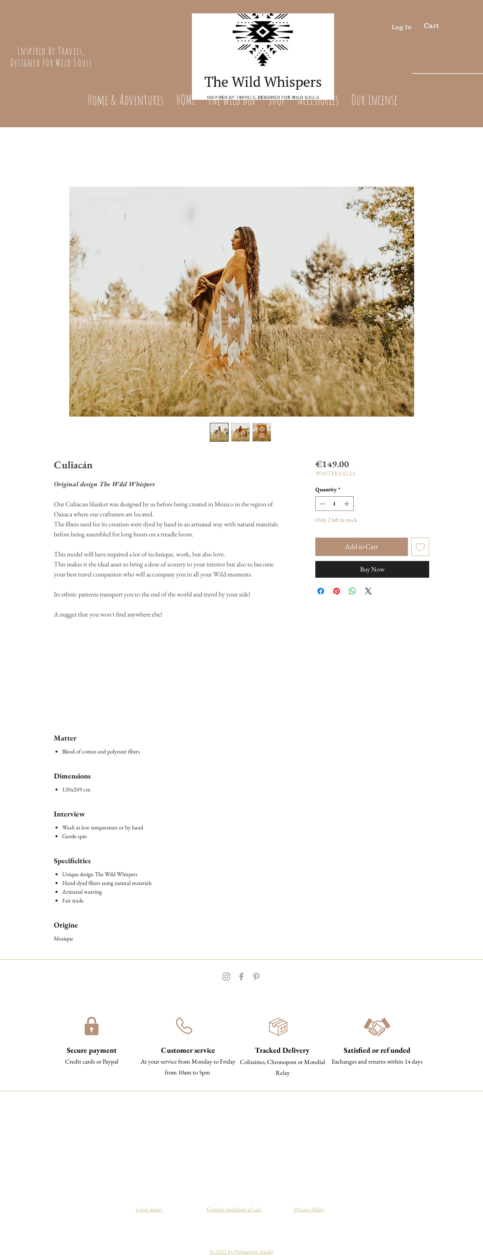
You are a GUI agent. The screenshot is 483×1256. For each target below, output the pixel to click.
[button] (439, 25)
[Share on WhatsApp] (352, 591)
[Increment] (347, 504)
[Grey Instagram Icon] (226, 976)
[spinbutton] (334, 504)
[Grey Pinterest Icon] (256, 976)
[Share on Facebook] (321, 591)
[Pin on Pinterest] (337, 591)
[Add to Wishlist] (420, 547)
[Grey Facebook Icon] (241, 976)
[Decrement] (322, 504)
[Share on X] (368, 591)
